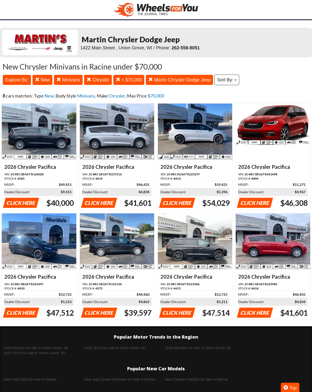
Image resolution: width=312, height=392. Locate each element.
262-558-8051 (185, 47)
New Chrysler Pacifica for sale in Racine (196, 379)
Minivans (68, 79)
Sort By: (226, 79)
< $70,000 (129, 79)
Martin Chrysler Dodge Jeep (179, 79)
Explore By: (16, 79)
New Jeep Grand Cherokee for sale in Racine (119, 379)
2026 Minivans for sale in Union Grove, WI (198, 348)
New (42, 79)
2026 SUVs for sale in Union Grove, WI (115, 348)
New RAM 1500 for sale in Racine (30, 379)
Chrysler (98, 79)
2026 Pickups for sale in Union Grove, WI (36, 348)
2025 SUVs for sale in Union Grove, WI (34, 353)
